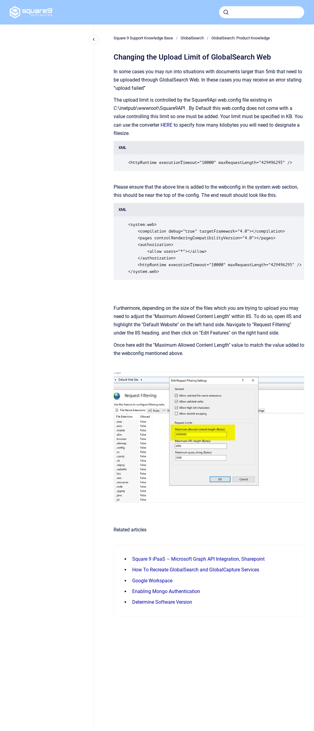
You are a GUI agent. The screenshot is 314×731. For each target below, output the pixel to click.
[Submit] (226, 12)
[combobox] (261, 12)
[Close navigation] (94, 39)
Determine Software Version (162, 602)
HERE (166, 125)
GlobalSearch (192, 38)
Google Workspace (152, 581)
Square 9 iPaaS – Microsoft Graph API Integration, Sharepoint (198, 559)
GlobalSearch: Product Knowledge (240, 38)
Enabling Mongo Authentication (166, 591)
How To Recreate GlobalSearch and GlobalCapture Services (195, 570)
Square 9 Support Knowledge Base (143, 38)
